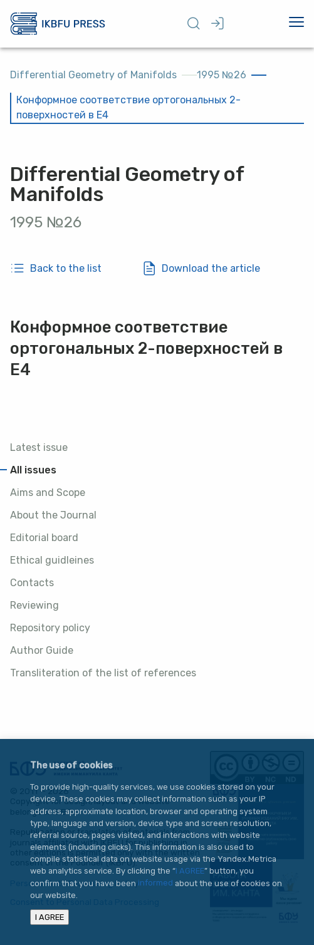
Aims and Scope (47, 492)
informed (155, 883)
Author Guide (41, 650)
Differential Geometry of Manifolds (93, 75)
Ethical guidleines (52, 560)
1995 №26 (221, 75)
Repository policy (50, 628)
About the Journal (53, 515)
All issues (33, 470)
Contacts (32, 583)
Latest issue (39, 447)
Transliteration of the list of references (103, 673)
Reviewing (34, 605)
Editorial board (44, 538)
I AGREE (189, 870)
